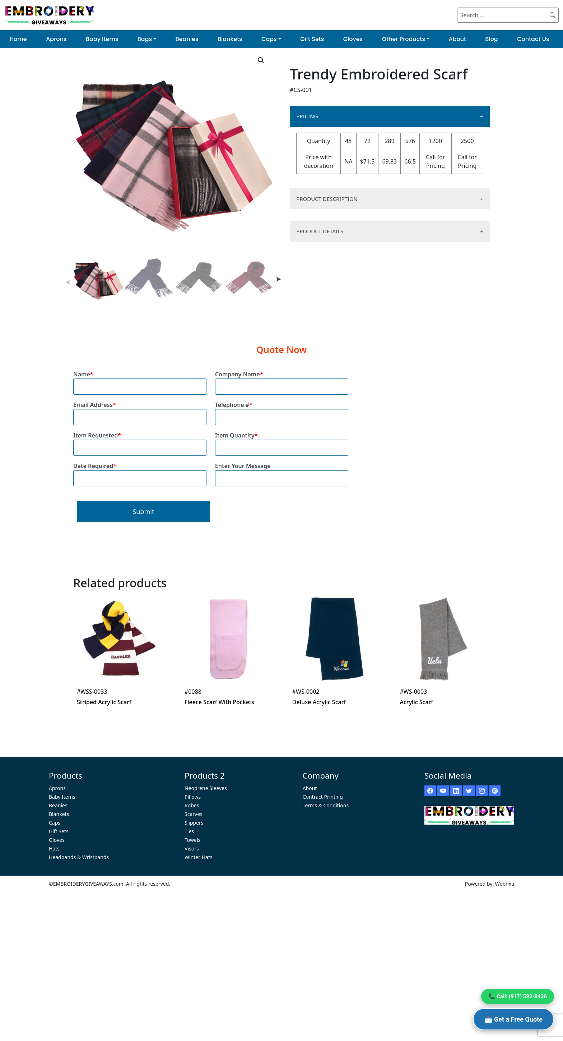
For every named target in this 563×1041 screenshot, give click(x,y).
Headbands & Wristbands (79, 857)
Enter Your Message (281, 472)
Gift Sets (312, 39)
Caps (269, 39)
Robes (192, 805)
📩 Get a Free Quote (513, 1019)
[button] (261, 60)
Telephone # (281, 411)
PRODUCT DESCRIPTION (327, 198)
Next (278, 279)
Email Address (139, 411)
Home (18, 39)
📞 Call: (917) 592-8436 (517, 996)
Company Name (281, 380)
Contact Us (533, 39)
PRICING (307, 116)
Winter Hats (199, 857)
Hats (54, 848)
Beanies (187, 39)
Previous (67, 282)
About (457, 39)
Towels (192, 839)
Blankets (230, 39)
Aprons (56, 39)
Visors (192, 848)
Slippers (194, 822)
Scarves (194, 814)
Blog (491, 39)
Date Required (139, 472)
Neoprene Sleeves (206, 788)
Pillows (193, 796)
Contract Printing (323, 796)
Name (139, 380)
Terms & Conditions (326, 805)
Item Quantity (281, 441)
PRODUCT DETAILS (319, 231)
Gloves (353, 39)
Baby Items (102, 39)
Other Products (403, 39)
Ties (189, 831)
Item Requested (139, 441)
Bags (145, 39)
